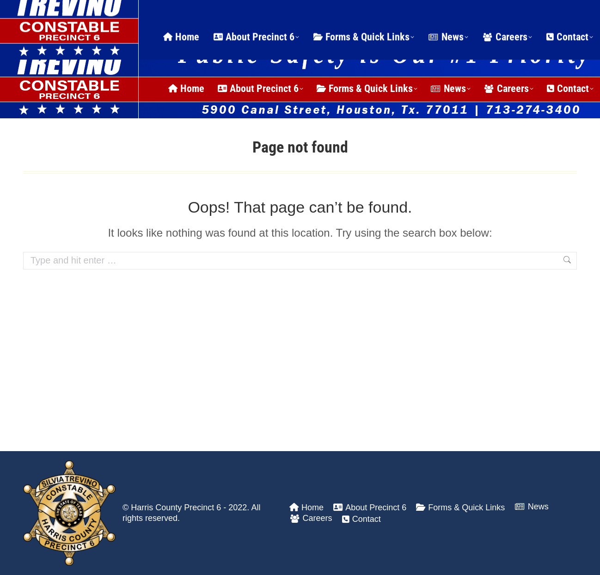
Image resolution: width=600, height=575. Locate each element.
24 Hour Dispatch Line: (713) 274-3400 (119, 11)
